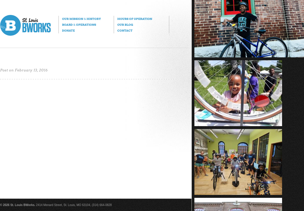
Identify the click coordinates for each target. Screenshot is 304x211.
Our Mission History (81, 18)
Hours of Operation (134, 18)
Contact (124, 30)
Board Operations (79, 24)
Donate (68, 30)
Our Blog (125, 24)
